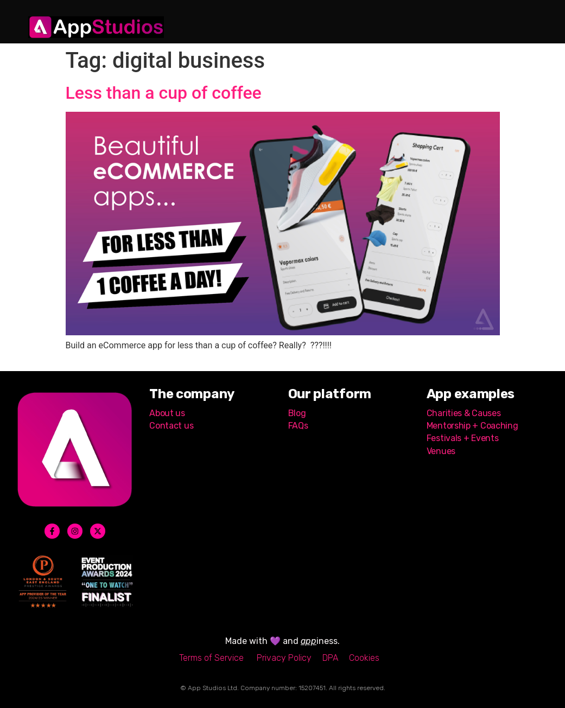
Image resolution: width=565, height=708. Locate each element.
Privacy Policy (284, 658)
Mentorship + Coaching (472, 425)
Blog (297, 413)
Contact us (172, 425)
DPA (330, 658)
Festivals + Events (463, 438)
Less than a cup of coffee (164, 92)
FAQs (298, 425)
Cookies (364, 658)
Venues (441, 451)
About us (167, 413)
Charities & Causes (464, 413)
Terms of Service (211, 658)
